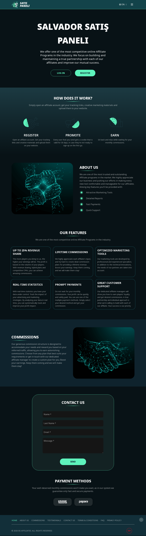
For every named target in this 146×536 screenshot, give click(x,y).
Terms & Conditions (88, 520)
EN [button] (123, 4)
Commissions (38, 520)
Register (86, 73)
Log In (60, 73)
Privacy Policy (114, 520)
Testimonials (54, 520)
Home (14, 520)
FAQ (102, 520)
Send (73, 462)
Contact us (69, 520)
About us (24, 520)
